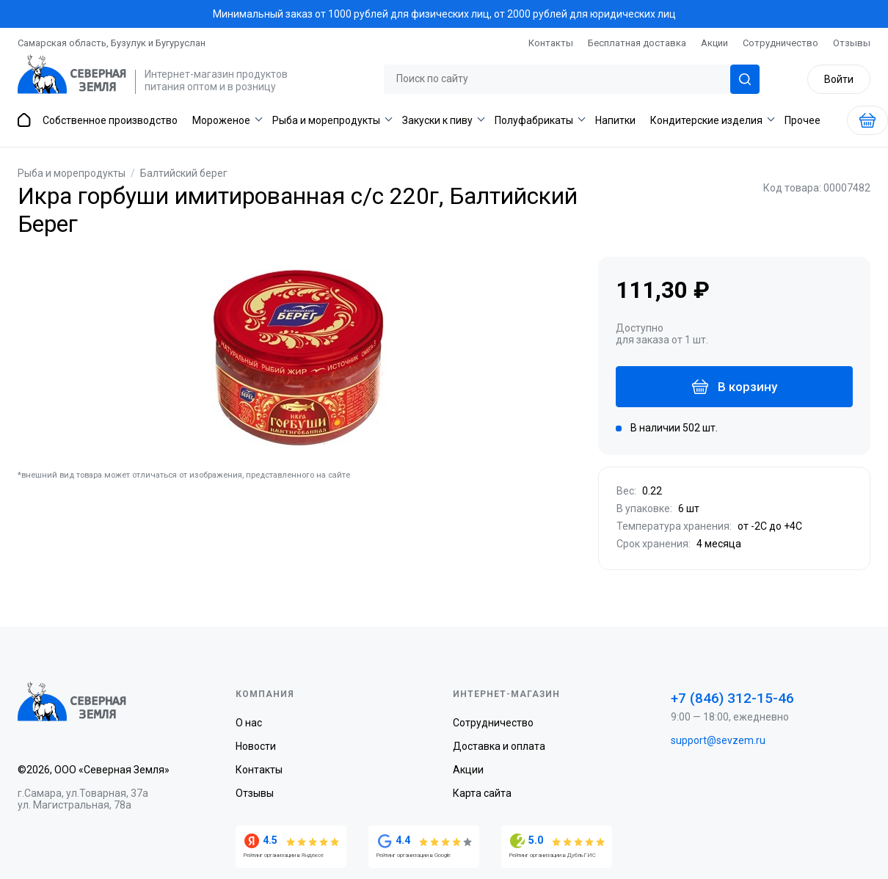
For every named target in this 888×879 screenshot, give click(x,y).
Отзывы (851, 42)
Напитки (615, 120)
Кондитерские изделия (706, 120)
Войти (837, 79)
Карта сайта (482, 793)
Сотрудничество (780, 42)
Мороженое (221, 120)
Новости (256, 746)
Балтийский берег (184, 173)
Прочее (802, 120)
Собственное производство (110, 120)
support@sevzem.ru (718, 740)
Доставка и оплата (499, 746)
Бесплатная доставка (637, 42)
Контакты (550, 42)
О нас (249, 723)
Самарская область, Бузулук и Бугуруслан (111, 42)
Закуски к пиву (437, 120)
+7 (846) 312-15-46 (732, 698)
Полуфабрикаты (534, 120)
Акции (714, 42)
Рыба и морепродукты (326, 120)
